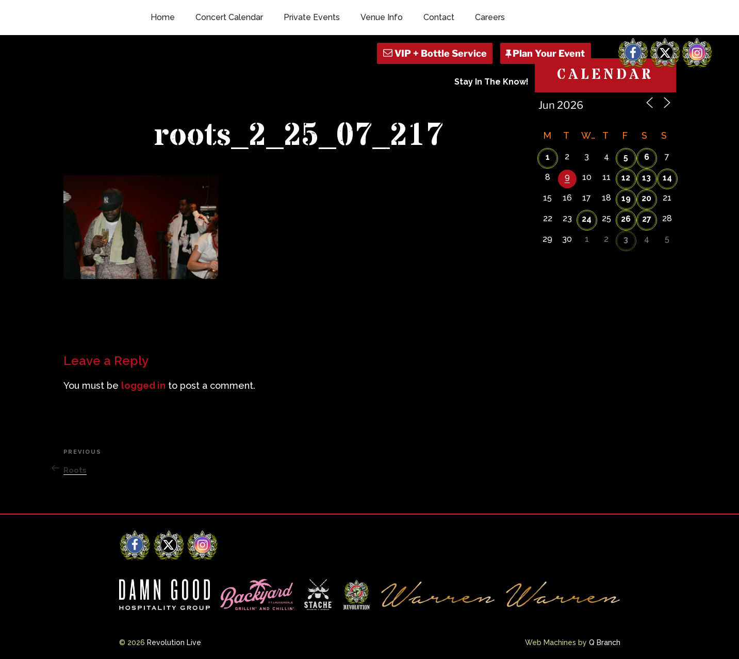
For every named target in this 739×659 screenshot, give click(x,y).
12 (625, 178)
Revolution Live (174, 642)
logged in (143, 385)
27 (646, 219)
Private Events (312, 17)
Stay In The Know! (491, 82)
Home (163, 17)
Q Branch (604, 642)
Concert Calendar (229, 17)
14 (667, 178)
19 (626, 198)
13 (646, 178)
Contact (438, 17)
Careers (490, 17)
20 (646, 198)
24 (587, 219)
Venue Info (381, 17)
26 (626, 219)
